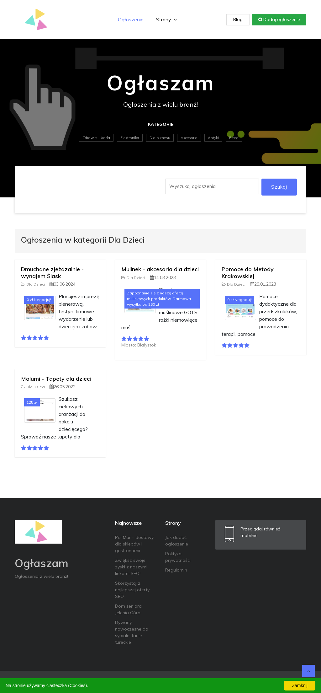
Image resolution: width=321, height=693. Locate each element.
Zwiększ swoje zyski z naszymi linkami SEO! (131, 566)
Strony (166, 19)
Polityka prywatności (178, 557)
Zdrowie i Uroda (96, 137)
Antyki (213, 137)
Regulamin (176, 570)
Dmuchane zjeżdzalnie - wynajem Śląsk (52, 273)
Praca (234, 137)
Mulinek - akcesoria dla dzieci (160, 269)
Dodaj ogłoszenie (279, 19)
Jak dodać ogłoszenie (176, 541)
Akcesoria (189, 137)
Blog (238, 19)
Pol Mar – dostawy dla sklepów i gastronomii (134, 544)
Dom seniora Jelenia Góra (128, 609)
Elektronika (129, 137)
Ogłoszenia (131, 19)
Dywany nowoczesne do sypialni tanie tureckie (131, 632)
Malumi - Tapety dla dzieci (56, 378)
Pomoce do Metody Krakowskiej (248, 273)
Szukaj (279, 187)
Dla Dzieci (33, 284)
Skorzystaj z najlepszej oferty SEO (132, 589)
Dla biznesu (160, 137)
